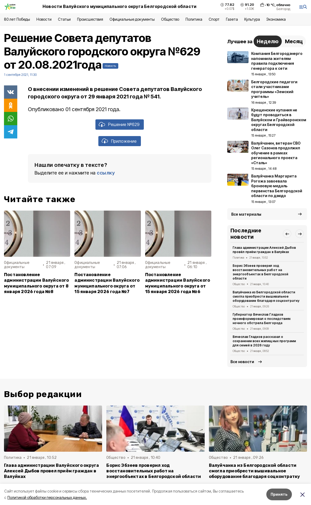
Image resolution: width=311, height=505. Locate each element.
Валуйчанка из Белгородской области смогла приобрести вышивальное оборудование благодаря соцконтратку (266, 296)
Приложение (124, 141)
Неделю (268, 41)
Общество (170, 19)
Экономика (276, 19)
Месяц (294, 41)
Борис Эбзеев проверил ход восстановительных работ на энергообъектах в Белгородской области (260, 272)
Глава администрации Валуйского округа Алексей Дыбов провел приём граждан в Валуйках (51, 471)
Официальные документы (132, 19)
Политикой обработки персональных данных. (47, 497)
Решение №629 (124, 124)
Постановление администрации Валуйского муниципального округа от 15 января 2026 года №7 (107, 283)
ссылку (106, 173)
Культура (252, 19)
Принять (279, 494)
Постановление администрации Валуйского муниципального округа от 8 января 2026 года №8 (36, 283)
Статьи (64, 19)
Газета (232, 19)
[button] (287, 233)
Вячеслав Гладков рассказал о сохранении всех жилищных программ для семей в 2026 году (264, 341)
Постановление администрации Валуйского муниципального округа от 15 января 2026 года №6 (177, 283)
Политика (194, 19)
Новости (43, 19)
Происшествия (90, 19)
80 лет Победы (17, 19)
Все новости (242, 361)
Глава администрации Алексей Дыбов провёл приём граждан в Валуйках (264, 250)
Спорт (214, 19)
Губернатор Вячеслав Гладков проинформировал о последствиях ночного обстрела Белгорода (262, 318)
